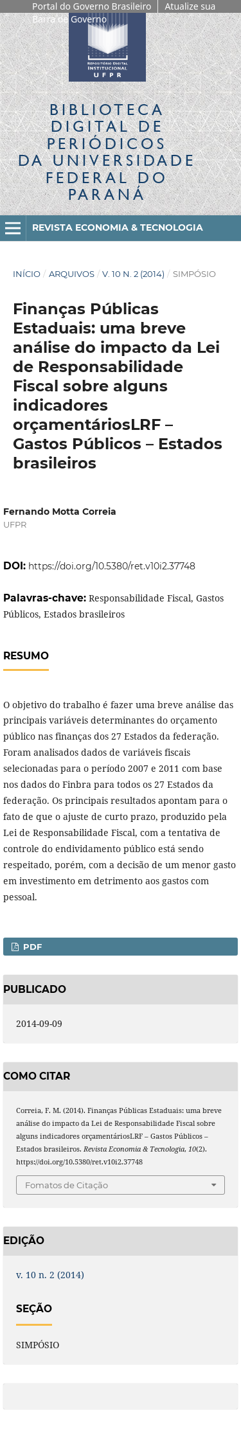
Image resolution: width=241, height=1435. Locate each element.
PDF (31, 946)
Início (26, 274)
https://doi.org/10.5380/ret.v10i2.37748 (111, 566)
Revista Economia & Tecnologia (117, 227)
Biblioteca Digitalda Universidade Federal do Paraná (107, 151)
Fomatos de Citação (66, 1185)
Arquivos (71, 274)
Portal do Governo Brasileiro (91, 6)
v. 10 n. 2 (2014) (133, 274)
